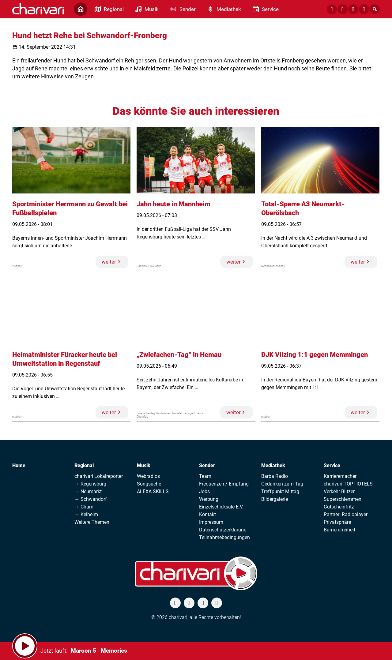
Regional (84, 465)
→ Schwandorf (90, 499)
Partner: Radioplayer (346, 514)
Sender (207, 465)
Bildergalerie (274, 499)
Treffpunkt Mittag (280, 491)
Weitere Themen (91, 522)
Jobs (204, 491)
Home (18, 465)
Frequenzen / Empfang (224, 484)
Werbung (208, 499)
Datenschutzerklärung (223, 530)
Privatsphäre (337, 522)
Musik (143, 465)
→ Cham (83, 507)
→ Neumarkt (88, 491)
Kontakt (207, 514)
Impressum (211, 522)
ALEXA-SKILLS (153, 491)
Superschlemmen (342, 499)
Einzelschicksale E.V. (221, 507)
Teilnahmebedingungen (224, 537)
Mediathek (273, 465)
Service (332, 465)
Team (205, 476)
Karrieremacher (340, 476)
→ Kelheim (86, 514)
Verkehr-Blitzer (339, 491)
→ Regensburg (90, 484)
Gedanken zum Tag (282, 484)
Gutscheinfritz (339, 507)
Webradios (148, 476)
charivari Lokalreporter (98, 476)
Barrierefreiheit (339, 530)
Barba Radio (274, 476)
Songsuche (149, 484)
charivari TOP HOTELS (348, 484)
